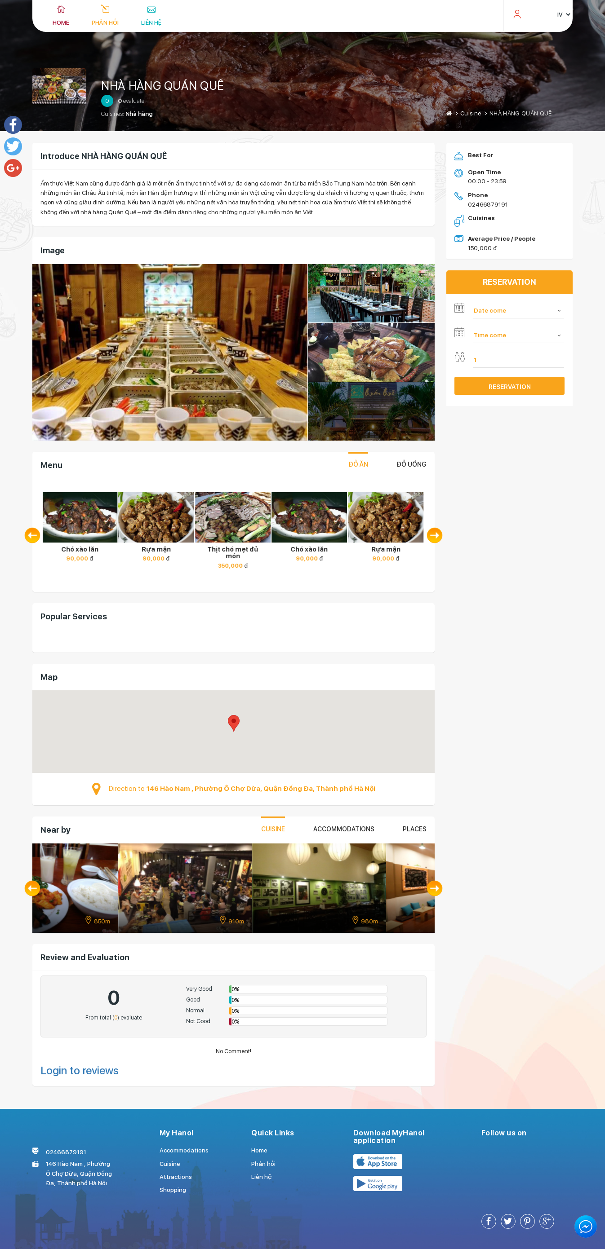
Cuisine (470, 113)
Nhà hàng (139, 113)
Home (61, 22)
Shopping (173, 1189)
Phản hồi (105, 22)
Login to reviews (79, 1070)
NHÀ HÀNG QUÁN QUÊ (162, 86)
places (415, 829)
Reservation (510, 386)
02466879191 (488, 204)
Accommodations (343, 829)
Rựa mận (157, 549)
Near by (55, 829)
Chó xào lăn (80, 549)
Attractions (176, 1176)
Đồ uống (411, 464)
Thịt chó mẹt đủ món (233, 553)
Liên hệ (151, 22)
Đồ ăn (358, 464)
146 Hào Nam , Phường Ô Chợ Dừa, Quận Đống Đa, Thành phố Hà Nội (261, 789)
